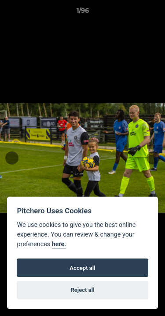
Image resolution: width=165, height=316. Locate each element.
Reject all (82, 290)
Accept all (82, 268)
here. (59, 244)
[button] (154, 13)
